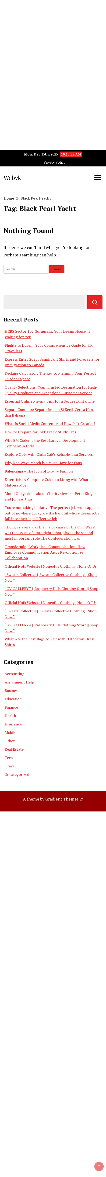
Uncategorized (17, 774)
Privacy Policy (54, 162)
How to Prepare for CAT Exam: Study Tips (40, 432)
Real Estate (14, 749)
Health (10, 715)
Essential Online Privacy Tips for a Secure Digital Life (50, 401)
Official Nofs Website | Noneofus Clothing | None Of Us (50, 566)
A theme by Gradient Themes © (53, 799)
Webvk (12, 178)
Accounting (14, 673)
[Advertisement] (53, 53)
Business (12, 690)
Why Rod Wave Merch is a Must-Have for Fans (43, 462)
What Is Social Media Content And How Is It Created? (50, 423)
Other (10, 740)
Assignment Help (19, 682)
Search (94, 302)
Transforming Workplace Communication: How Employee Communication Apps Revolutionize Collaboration (45, 552)
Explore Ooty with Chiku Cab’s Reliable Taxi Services (49, 454)
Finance (11, 707)
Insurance (13, 724)
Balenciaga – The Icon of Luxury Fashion (39, 471)
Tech (9, 757)
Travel (10, 766)
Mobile (10, 732)
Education (13, 698)
